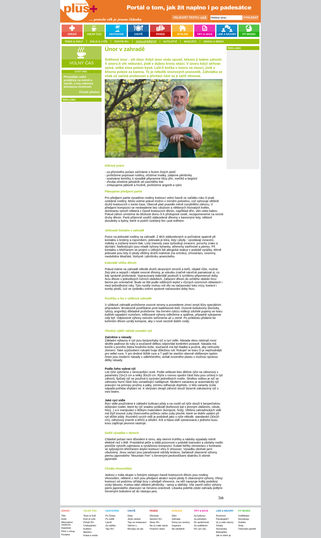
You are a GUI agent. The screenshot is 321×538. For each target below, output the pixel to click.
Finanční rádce (157, 529)
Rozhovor (221, 515)
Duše (64, 519)
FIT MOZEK (244, 511)
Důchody (154, 515)
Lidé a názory (226, 34)
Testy (240, 525)
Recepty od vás (135, 529)
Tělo (63, 515)
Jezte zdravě (134, 519)
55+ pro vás (200, 529)
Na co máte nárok (159, 525)
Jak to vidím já (223, 535)
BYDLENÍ (177, 511)
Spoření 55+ (156, 519)
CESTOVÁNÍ (112, 511)
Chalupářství (146, 41)
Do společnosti (201, 522)
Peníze (160, 34)
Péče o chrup (68, 531)
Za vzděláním (201, 525)
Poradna (65, 534)
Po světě (109, 519)
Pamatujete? (222, 519)
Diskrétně (66, 528)
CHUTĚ (132, 511)
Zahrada (176, 519)
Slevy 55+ (155, 522)
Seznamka (221, 529)
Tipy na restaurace (137, 522)
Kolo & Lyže (98, 41)
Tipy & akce (204, 34)
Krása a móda (213, 41)
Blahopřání (221, 532)
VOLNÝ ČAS (90, 511)
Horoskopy (243, 519)
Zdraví (72, 34)
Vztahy (219, 525)
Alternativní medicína (67, 523)
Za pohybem (200, 519)
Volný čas (94, 34)
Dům (174, 515)
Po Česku (110, 515)
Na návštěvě (178, 529)
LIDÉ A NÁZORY (225, 511)
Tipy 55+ (109, 529)
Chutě (138, 34)
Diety (130, 515)
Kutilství (170, 41)
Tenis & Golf (74, 41)
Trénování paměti (247, 529)
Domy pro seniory (181, 522)
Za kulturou (199, 515)
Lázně (108, 522)
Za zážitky (110, 525)
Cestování (116, 34)
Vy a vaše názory (224, 522)
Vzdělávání (243, 515)
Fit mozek (249, 34)
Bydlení (182, 34)
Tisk (221, 497)
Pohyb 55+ (121, 41)
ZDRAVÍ (65, 511)
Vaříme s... (133, 525)
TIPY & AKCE (201, 511)
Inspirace (176, 525)
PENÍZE (154, 511)
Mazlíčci (190, 41)
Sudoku (242, 522)
